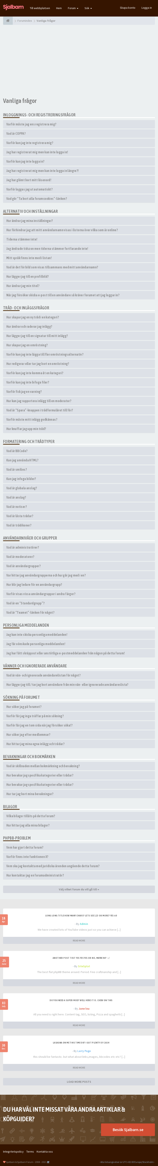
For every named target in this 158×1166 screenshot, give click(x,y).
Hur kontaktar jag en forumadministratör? (35, 875)
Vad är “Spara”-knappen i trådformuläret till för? (39, 410)
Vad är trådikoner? (18, 525)
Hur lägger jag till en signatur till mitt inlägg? (37, 336)
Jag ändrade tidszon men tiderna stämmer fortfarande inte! (47, 248)
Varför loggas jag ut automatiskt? (29, 189)
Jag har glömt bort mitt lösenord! (28, 180)
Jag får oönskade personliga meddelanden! (35, 644)
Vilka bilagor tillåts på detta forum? (30, 816)
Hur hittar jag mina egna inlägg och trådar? (35, 744)
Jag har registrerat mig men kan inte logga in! (37, 152)
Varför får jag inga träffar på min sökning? (35, 716)
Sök (88, 8)
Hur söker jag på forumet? (23, 707)
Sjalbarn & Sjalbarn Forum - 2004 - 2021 (26, 1162)
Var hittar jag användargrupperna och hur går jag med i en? (46, 575)
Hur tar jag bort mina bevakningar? (29, 794)
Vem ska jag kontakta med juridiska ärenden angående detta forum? (53, 866)
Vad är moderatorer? (20, 557)
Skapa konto (127, 8)
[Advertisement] (79, 61)
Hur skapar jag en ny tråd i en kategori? (32, 317)
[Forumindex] (8, 21)
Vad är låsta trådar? (19, 516)
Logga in (147, 8)
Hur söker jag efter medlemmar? (28, 734)
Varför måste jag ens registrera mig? (31, 124)
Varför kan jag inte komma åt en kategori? (34, 373)
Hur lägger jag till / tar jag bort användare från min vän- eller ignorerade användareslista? (67, 684)
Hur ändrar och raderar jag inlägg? (29, 326)
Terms (30, 1151)
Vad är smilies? (16, 469)
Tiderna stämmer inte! (21, 239)
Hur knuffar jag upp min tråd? (26, 429)
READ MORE (79, 940)
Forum (73, 8)
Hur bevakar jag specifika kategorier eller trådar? (39, 775)
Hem (59, 8)
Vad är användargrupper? (23, 566)
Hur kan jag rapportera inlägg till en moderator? (38, 401)
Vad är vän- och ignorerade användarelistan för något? (43, 675)
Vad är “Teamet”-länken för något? (30, 612)
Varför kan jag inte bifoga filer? (27, 382)
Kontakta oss (45, 1151)
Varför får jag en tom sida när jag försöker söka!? (39, 725)
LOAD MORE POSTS (79, 1082)
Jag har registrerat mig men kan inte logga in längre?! (42, 171)
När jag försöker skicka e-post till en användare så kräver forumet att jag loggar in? (62, 295)
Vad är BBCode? (17, 451)
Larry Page (84, 1051)
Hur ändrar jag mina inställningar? (29, 221)
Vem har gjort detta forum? (24, 847)
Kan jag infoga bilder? (21, 479)
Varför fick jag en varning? (24, 391)
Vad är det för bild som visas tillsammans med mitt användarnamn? (52, 267)
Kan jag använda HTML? (22, 460)
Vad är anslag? (16, 497)
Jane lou (84, 1008)
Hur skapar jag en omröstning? (27, 345)
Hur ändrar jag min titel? (22, 286)
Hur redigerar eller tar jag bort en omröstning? (37, 364)
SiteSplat (84, 966)
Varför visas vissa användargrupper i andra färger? (40, 594)
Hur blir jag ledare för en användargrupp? (34, 584)
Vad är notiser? (16, 507)
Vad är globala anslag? (21, 488)
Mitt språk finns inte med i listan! (29, 258)
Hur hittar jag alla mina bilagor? (27, 825)
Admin (84, 924)
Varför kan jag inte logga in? (25, 161)
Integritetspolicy (13, 1151)
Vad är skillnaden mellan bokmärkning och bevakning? (43, 766)
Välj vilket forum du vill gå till (79, 889)
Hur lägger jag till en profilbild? (27, 276)
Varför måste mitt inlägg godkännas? (31, 419)
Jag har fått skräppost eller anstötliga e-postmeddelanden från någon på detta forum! (65, 653)
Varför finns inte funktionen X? (27, 857)
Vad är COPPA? (16, 133)
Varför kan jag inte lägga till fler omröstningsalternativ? (44, 354)
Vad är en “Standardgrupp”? (25, 603)
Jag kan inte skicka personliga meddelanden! (36, 634)
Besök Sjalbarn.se (128, 1129)
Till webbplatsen (40, 8)
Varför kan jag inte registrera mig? (29, 143)
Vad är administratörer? (22, 547)
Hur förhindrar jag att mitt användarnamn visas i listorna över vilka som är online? (62, 230)
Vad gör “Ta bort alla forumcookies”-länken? (36, 198)
